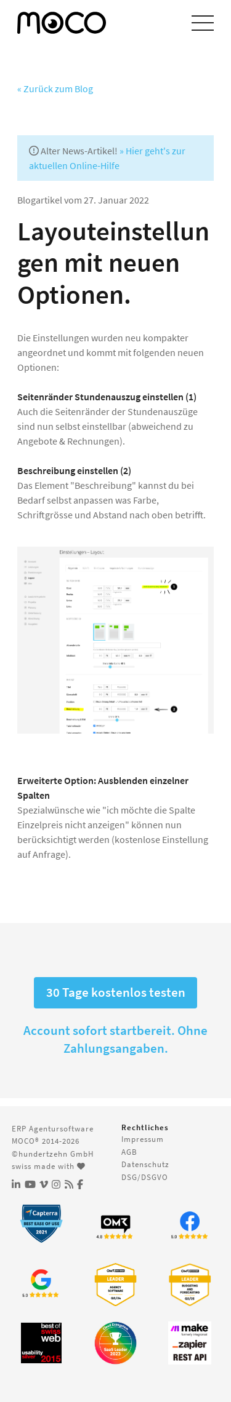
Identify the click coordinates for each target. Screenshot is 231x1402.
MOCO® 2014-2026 (45, 1141)
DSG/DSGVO (144, 1177)
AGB (129, 1152)
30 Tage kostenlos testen (115, 992)
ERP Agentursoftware (53, 1128)
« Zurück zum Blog (55, 88)
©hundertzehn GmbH (53, 1153)
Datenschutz (145, 1164)
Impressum (142, 1139)
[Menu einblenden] (203, 23)
